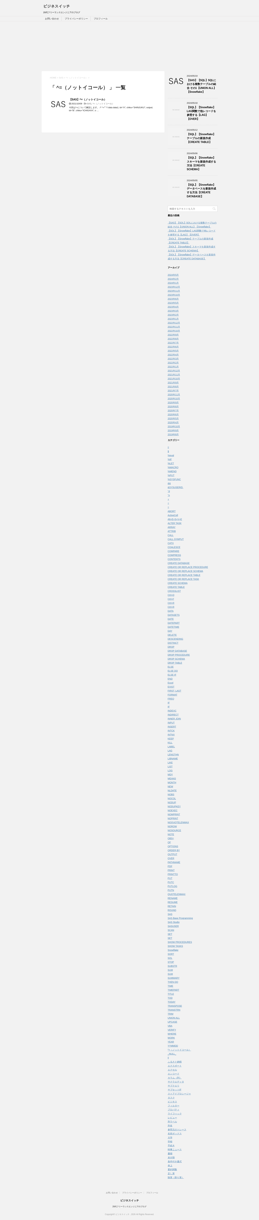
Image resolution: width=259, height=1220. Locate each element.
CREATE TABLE (176, 587)
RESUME (173, 902)
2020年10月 (174, 398)
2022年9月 (173, 334)
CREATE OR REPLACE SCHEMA (185, 571)
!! (168, 447)
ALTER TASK (175, 523)
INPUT (171, 722)
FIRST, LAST (174, 690)
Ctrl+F (171, 599)
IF (169, 702)
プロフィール (101, 18)
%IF (170, 459)
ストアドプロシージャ (179, 1093)
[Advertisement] (129, 46)
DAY (170, 631)
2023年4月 (173, 306)
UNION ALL (174, 1018)
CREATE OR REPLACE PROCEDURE (188, 567)
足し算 (171, 1173)
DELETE (172, 635)
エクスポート (175, 1065)
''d (169, 491)
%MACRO (173, 467)
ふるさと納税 (175, 1061)
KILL (170, 742)
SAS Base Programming (180, 918)
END (170, 678)
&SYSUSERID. (175, 487)
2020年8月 (173, 406)
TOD (170, 998)
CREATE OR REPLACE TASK (183, 579)
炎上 (170, 1165)
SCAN (171, 930)
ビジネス (172, 1101)
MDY (170, 774)
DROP (171, 647)
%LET (171, 463)
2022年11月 (174, 326)
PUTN (171, 890)
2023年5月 (173, 303)
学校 (170, 1141)
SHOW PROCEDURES (180, 942)
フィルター (173, 1105)
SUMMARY (174, 978)
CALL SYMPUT (176, 539)
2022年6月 (173, 346)
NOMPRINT (174, 814)
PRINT (171, 870)
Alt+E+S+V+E (175, 519)
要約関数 (172, 1169)
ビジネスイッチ (56, 6)
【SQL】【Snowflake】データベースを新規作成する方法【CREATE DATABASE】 (201, 190)
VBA (170, 1026)
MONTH (172, 782)
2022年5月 (173, 350)
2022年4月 (173, 354)
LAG (170, 750)
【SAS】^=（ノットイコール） (88, 99)
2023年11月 (174, 291)
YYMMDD (173, 1045)
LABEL (171, 746)
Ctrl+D (171, 595)
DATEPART (174, 623)
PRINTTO (173, 874)
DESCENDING (175, 639)
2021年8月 (173, 386)
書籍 (170, 1153)
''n (169, 495)
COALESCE (174, 547)
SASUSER (173, 926)
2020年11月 (174, 394)
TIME (170, 986)
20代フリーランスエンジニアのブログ (129, 1206)
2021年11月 (174, 374)
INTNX (171, 734)
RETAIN (172, 906)
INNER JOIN (174, 718)
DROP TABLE (175, 663)
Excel (170, 682)
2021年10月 (174, 378)
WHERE (172, 1034)
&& (169, 483)
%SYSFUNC (174, 479)
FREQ (171, 698)
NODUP (172, 802)
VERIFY (172, 1030)
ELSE (171, 667)
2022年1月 (173, 366)
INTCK (171, 730)
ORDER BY (174, 850)
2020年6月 (173, 414)
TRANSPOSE (175, 1006)
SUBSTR (172, 966)
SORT (171, 954)
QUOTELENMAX (176, 894)
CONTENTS (174, 559)
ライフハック (175, 1113)
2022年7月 (173, 342)
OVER (171, 858)
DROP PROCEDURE (179, 655)
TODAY (172, 1002)
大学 (170, 1137)
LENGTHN (173, 754)
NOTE (171, 834)
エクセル (172, 1069)
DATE (171, 619)
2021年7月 (173, 390)
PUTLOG (172, 886)
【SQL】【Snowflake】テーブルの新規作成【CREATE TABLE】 (201, 138)
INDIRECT (173, 714)
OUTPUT (172, 854)
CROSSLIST (174, 591)
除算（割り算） (176, 1177)
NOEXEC (173, 810)
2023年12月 (174, 287)
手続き (171, 1145)
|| (168, 1057)
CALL (171, 535)
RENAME (173, 898)
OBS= (171, 838)
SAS (89, 103)
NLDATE (172, 790)
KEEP (171, 738)
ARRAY (172, 527)
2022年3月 (173, 358)
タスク (171, 1097)
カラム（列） (175, 1077)
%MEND (172, 471)
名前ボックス (175, 1133)
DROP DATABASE (177, 651)
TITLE (171, 994)
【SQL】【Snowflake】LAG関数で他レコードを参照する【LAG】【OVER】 (201, 113)
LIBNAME (173, 758)
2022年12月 (174, 322)
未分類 (171, 1157)
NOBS (171, 794)
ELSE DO (173, 671)
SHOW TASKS (175, 946)
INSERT (172, 726)
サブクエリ (173, 1085)
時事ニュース (175, 1149)
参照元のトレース (177, 1129)
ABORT (172, 511)
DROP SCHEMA (176, 659)
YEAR (171, 1041)
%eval (171, 455)
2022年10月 (174, 330)
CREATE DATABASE (179, 563)
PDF (170, 866)
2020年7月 (173, 410)
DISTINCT (173, 643)
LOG (170, 770)
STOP (171, 962)
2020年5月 (173, 418)
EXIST (171, 686)
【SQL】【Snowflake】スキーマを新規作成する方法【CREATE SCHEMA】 (201, 163)
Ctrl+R (171, 603)
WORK (171, 1038)
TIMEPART (173, 990)
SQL (170, 958)
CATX (171, 543)
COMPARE (173, 551)
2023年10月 (174, 295)
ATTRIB (172, 531)
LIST (170, 766)
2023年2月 (173, 314)
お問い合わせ (52, 18)
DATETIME (173, 627)
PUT (170, 878)
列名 (170, 1125)
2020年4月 (173, 422)
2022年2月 (173, 362)
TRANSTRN (174, 1010)
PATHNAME (174, 862)
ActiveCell (173, 515)
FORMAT (172, 694)
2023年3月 (173, 310)
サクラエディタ (176, 1081)
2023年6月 (173, 299)
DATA (171, 611)
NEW (170, 786)
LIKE (170, 762)
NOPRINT (173, 818)
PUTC (171, 882)
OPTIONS (173, 846)
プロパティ (173, 1109)
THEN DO (173, 982)
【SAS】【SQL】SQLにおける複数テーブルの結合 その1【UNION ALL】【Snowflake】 (201, 86)
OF (169, 842)
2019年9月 (173, 430)
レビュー (172, 1117)
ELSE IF (172, 674)
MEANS (172, 778)
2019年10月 (174, 426)
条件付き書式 (175, 1161)
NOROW (172, 826)
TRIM (170, 1014)
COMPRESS (174, 555)
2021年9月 (173, 382)
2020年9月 (173, 402)
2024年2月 (173, 279)
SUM (170, 970)
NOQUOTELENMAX (178, 822)
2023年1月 (173, 318)
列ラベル (172, 1121)
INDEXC (172, 710)
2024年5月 (173, 275)
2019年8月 (173, 434)
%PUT (171, 475)
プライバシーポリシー (76, 18)
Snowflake (173, 950)
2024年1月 (173, 283)
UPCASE (172, 1022)
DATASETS (174, 615)
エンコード (173, 1073)
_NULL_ (172, 1053)
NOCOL (172, 798)
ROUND (172, 910)
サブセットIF (174, 1089)
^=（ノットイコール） (103, 103)
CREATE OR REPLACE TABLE (184, 575)
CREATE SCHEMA (178, 583)
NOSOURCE (174, 830)
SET (170, 934)
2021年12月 (174, 370)
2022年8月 (173, 338)
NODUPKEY (174, 806)
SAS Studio (174, 922)
